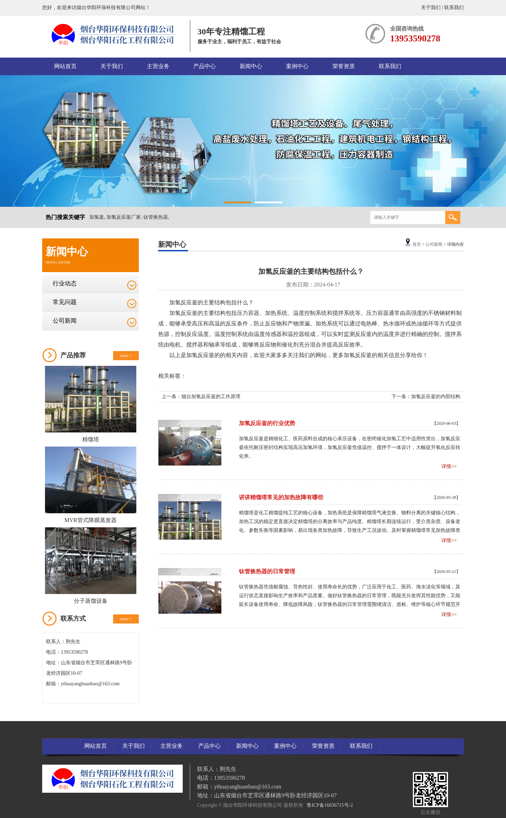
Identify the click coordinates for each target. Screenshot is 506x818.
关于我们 (431, 7)
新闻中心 (251, 66)
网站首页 (65, 66)
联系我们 (454, 7)
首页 (417, 244)
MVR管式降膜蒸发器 (90, 520)
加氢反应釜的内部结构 (435, 396)
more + (126, 355)
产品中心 (204, 66)
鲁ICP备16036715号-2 (330, 805)
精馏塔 (90, 439)
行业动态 (65, 283)
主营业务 (158, 66)
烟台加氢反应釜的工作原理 (210, 396)
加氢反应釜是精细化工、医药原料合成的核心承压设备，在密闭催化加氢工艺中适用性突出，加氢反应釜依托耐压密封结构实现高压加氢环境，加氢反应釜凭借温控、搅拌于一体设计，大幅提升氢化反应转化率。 (349, 447)
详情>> (449, 466)
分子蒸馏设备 (91, 601)
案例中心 (297, 66)
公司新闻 (65, 320)
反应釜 (189, 302)
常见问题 (65, 302)
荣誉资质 (343, 66)
